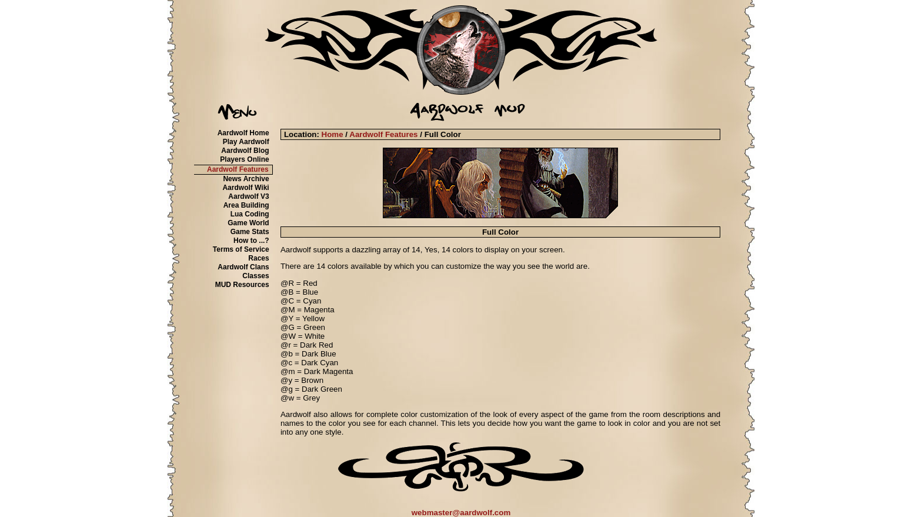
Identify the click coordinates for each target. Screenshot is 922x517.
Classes (255, 276)
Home (332, 134)
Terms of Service (241, 249)
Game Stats (249, 232)
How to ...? (251, 240)
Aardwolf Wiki (245, 188)
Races (258, 258)
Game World (248, 223)
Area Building (246, 205)
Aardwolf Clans (243, 267)
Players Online (244, 159)
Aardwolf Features (238, 169)
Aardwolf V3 (248, 196)
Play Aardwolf (246, 142)
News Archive (246, 179)
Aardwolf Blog (245, 150)
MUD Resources (242, 285)
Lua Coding (249, 214)
